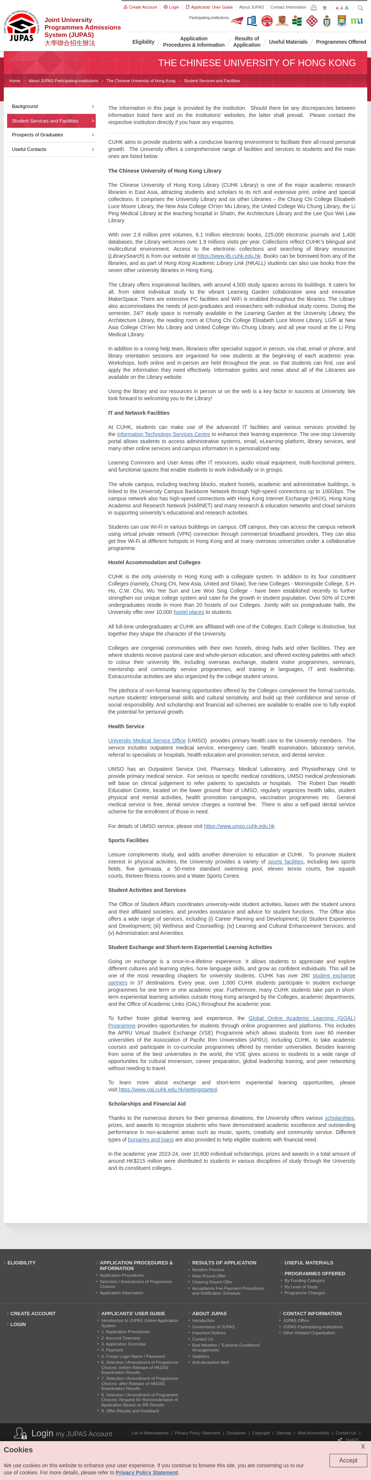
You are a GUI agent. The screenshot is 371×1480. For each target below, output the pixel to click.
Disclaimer (236, 1433)
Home (14, 80)
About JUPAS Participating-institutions (63, 80)
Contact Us (346, 1433)
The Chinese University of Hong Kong (141, 80)
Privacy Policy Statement (198, 1433)
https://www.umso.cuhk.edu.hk (239, 826)
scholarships (339, 1118)
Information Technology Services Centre (163, 434)
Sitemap (283, 1433)
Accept (348, 1460)
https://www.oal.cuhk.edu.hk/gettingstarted (168, 1090)
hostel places (189, 612)
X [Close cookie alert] (363, 1446)
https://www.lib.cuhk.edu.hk (229, 256)
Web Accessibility (313, 1433)
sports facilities (285, 862)
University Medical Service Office (147, 741)
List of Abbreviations (150, 1433)
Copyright (261, 1433)
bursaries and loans (151, 1140)
